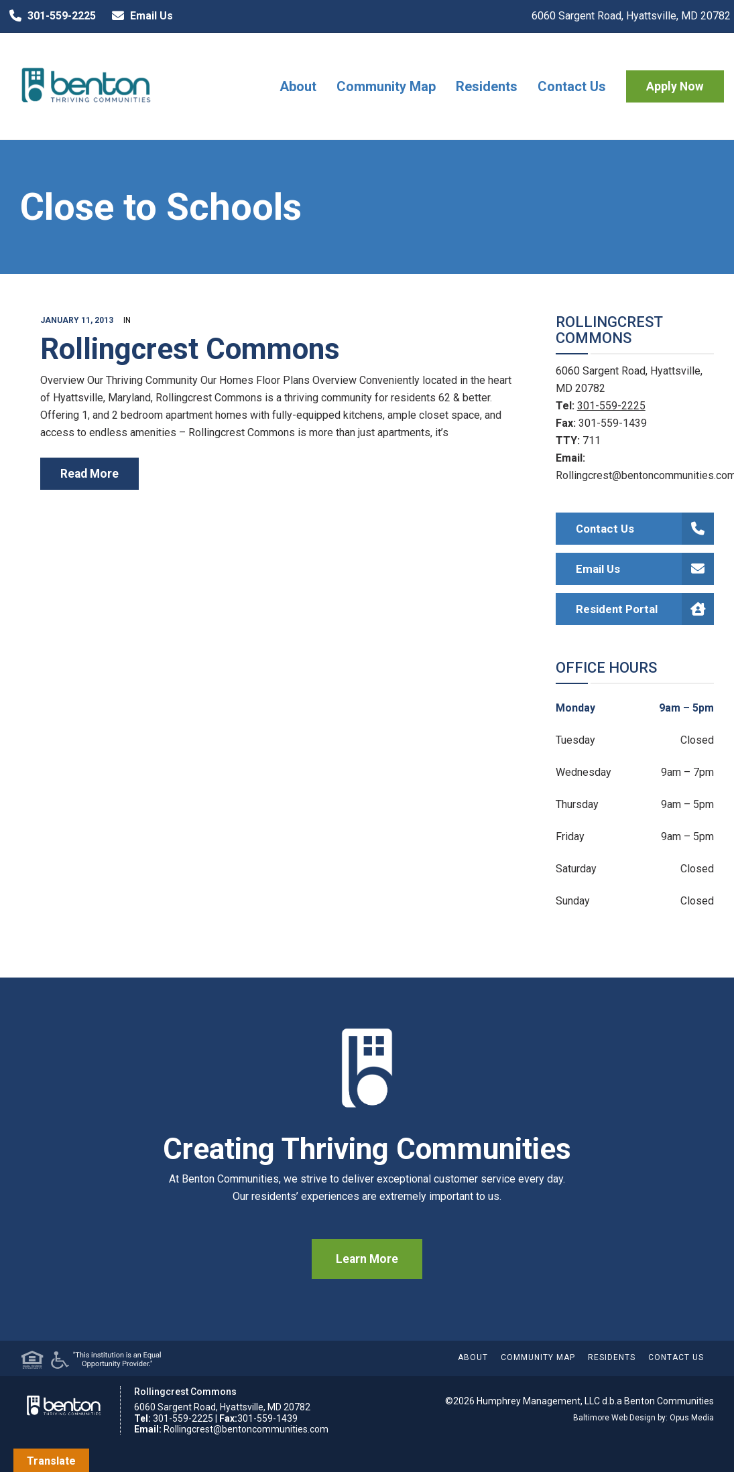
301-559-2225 (49, 16)
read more (89, 473)
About (298, 86)
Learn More (367, 1259)
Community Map (386, 86)
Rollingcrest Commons (190, 349)
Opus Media (692, 1417)
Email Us (139, 16)
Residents (486, 86)
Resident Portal (645, 609)
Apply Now (675, 86)
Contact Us (572, 86)
